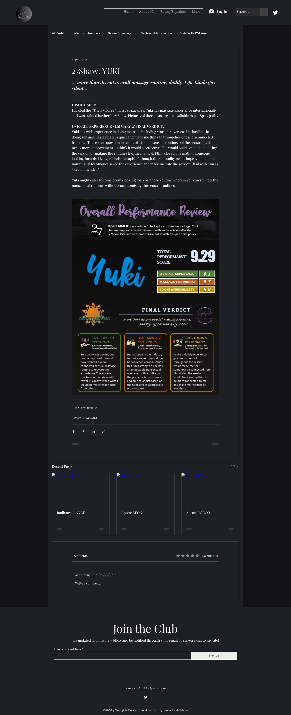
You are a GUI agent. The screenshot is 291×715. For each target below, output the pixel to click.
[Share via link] (103, 431)
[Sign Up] (214, 656)
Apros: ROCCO (198, 512)
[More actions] (217, 59)
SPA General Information (155, 33)
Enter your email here (67, 649)
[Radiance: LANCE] (81, 489)
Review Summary (119, 33)
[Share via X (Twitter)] (83, 431)
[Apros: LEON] (145, 489)
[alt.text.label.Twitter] (275, 12)
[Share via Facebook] (74, 431)
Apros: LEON (131, 512)
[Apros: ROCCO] (210, 489)
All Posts (58, 33)
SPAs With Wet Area (193, 33)
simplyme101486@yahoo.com (146, 688)
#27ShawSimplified (86, 408)
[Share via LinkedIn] (93, 431)
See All (235, 466)
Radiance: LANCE (71, 512)
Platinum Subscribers (86, 33)
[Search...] (244, 12)
